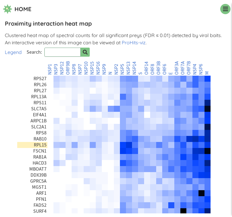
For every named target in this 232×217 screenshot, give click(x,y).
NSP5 (122, 69)
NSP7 (80, 69)
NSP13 (128, 68)
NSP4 (195, 69)
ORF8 (153, 69)
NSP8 (74, 69)
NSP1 (50, 69)
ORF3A (177, 68)
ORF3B (159, 68)
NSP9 (104, 69)
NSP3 (56, 69)
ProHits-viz (134, 42)
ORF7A (183, 68)
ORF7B (189, 68)
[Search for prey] (85, 52)
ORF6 (165, 69)
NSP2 (116, 69)
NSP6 (201, 69)
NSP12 (62, 68)
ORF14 (146, 68)
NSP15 (92, 68)
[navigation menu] (225, 9)
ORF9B (68, 68)
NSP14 (134, 68)
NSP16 (98, 68)
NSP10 (86, 68)
